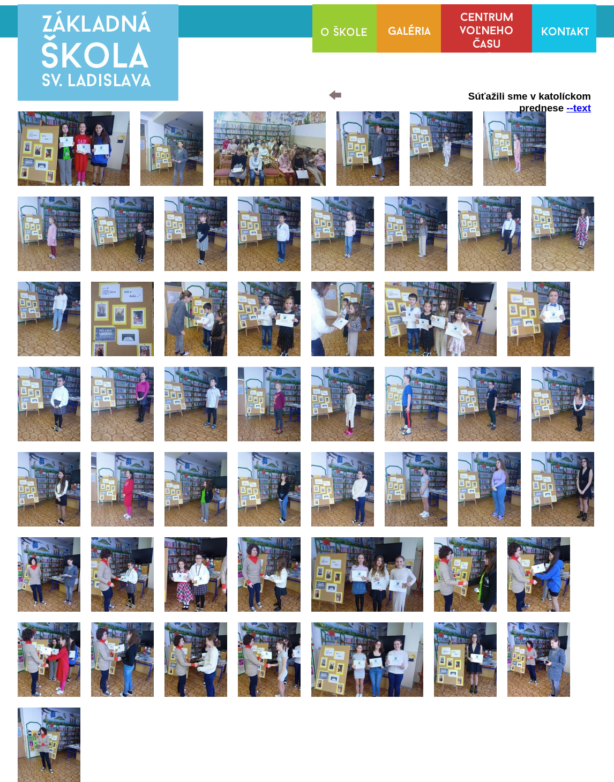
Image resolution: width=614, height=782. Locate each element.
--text (578, 108)
